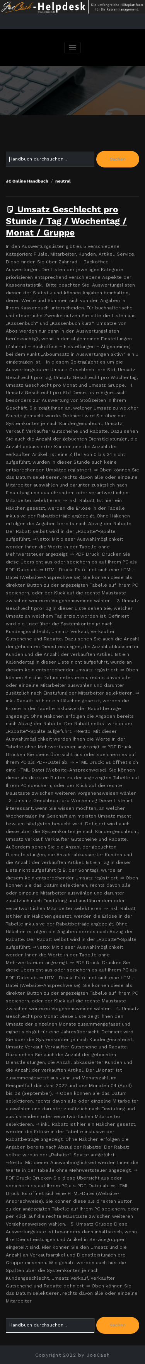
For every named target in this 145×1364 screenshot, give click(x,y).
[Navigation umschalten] (72, 48)
